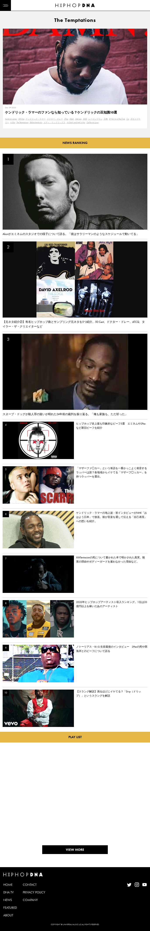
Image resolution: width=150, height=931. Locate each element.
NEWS (7, 900)
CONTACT (30, 884)
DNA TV (8, 892)
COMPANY (30, 900)
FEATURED (10, 907)
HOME (7, 884)
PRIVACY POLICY (34, 892)
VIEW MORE (75, 849)
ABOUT (8, 915)
